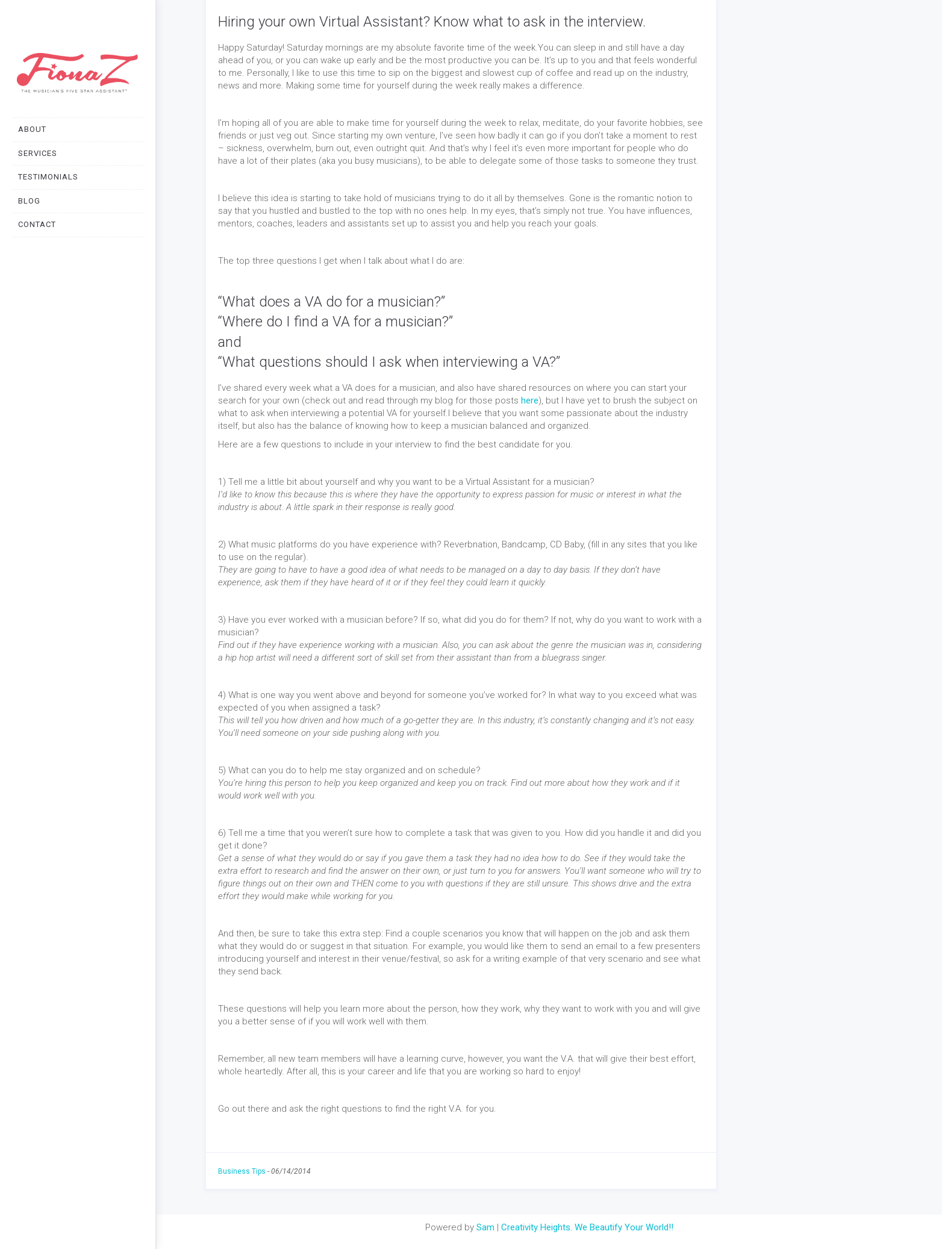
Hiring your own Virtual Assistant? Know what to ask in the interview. (432, 21)
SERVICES (37, 153)
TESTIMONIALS (48, 176)
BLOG (29, 200)
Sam (485, 1227)
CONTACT (37, 224)
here (529, 400)
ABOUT (32, 129)
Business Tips (242, 1171)
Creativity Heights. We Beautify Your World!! (587, 1227)
